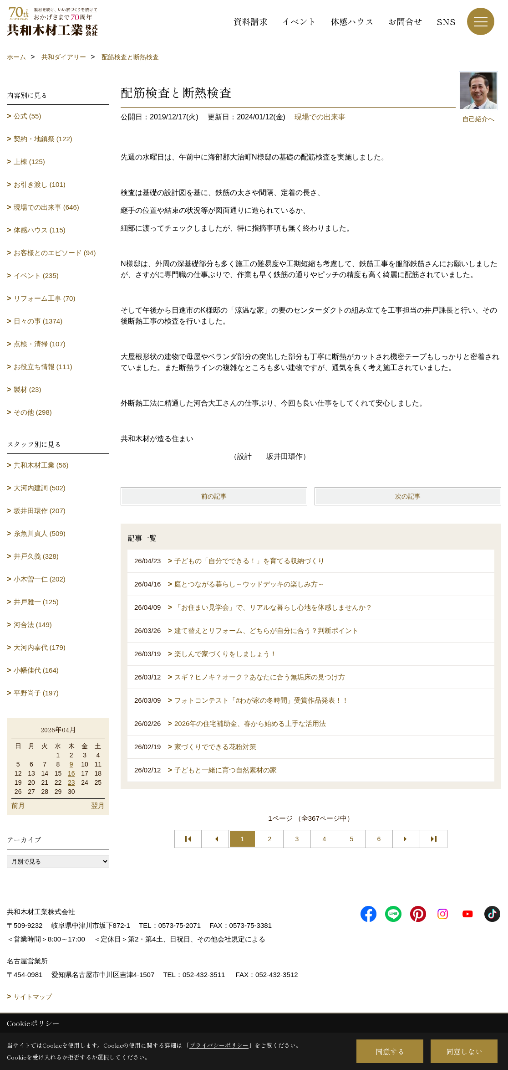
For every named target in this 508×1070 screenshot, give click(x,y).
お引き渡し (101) (40, 184)
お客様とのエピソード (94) (55, 253)
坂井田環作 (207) (40, 510)
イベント (299, 21)
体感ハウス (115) (40, 230)
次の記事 (408, 496)
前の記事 (214, 496)
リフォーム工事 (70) (45, 298)
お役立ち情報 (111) (43, 366)
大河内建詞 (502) (40, 488)
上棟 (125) (29, 161)
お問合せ (405, 21)
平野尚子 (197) (36, 693)
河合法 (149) (33, 624)
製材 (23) (27, 389)
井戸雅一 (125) (36, 602)
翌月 (98, 805)
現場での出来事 (320, 117)
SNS (446, 21)
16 (71, 773)
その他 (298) (33, 412)
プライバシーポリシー (219, 1045)
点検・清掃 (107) (40, 344)
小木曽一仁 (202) (40, 579)
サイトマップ (33, 996)
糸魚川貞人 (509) (40, 533)
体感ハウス (352, 21)
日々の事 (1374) (38, 321)
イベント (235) (36, 275)
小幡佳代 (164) (36, 670)
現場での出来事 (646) (46, 207)
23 (71, 782)
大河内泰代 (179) (40, 647)
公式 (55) (27, 116)
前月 (18, 805)
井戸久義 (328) (36, 556)
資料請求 (250, 21)
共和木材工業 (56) (41, 465)
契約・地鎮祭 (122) (43, 139)
